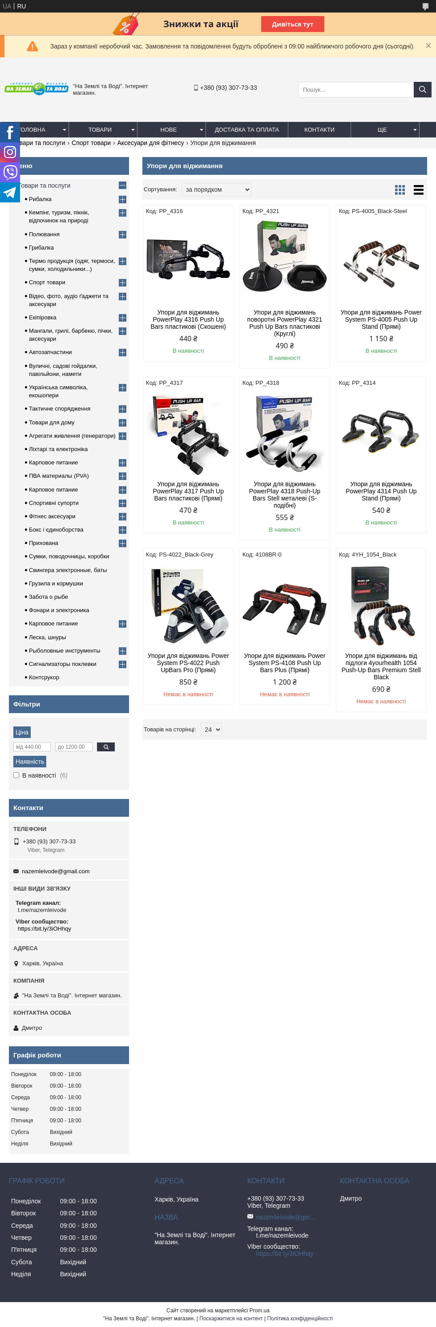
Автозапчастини (50, 352)
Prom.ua (260, 1310)
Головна (31, 129)
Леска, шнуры (47, 637)
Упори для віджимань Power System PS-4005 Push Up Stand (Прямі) (381, 319)
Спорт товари (91, 142)
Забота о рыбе (48, 596)
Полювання (44, 234)
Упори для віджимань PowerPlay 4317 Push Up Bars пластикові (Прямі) (188, 491)
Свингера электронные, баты (68, 570)
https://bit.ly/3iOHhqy (44, 928)
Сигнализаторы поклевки (63, 664)
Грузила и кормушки (56, 583)
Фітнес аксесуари (52, 516)
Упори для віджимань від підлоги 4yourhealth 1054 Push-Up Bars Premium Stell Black (381, 666)
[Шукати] (423, 89)
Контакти (319, 129)
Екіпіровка (43, 317)
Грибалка (41, 247)
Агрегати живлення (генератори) (72, 435)
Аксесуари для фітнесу (150, 142)
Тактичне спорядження (59, 408)
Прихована (43, 543)
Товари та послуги (38, 142)
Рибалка (40, 199)
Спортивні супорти (54, 503)
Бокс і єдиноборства (56, 529)
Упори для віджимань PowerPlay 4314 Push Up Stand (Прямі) (381, 491)
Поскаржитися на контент (230, 1318)
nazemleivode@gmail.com (56, 871)
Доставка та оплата (247, 129)
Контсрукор (44, 677)
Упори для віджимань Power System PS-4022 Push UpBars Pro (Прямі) (188, 663)
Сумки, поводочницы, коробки (69, 556)
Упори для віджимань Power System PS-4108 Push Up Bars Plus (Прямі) (285, 663)
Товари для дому (51, 422)
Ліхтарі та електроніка (58, 449)
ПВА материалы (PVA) (59, 475)
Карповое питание (53, 462)
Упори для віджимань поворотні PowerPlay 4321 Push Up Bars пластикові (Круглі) (285, 323)
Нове (169, 129)
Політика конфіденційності (300, 1318)
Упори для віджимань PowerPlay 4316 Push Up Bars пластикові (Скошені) (188, 319)
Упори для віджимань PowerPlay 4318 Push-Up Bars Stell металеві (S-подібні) (284, 494)
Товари (100, 129)
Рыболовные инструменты (65, 650)
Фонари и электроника (59, 610)
